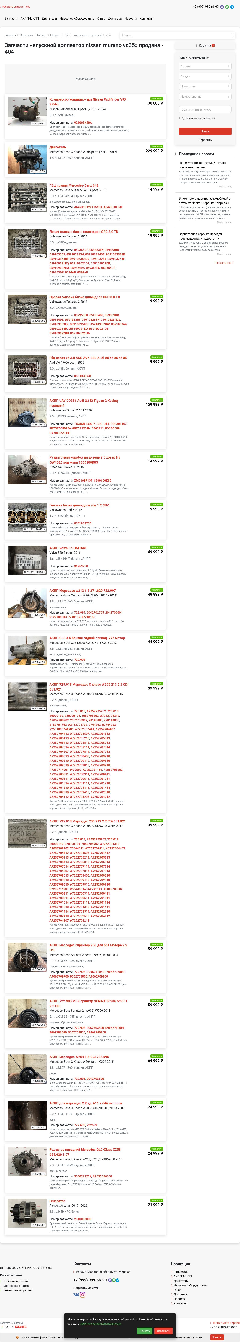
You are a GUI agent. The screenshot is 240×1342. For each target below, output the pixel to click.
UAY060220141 (60, 433)
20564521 (77, 848)
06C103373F (83, 376)
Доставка (115, 18)
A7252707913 (100, 752)
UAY (106, 424)
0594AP (70, 272)
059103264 (98, 259)
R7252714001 (59, 770)
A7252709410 (79, 761)
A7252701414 (100, 788)
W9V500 (75, 770)
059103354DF (59, 259)
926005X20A (83, 122)
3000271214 (83, 1176)
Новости (130, 18)
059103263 (57, 254)
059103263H (75, 254)
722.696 (80, 1079)
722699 (92, 1125)
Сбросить (205, 140)
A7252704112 (59, 797)
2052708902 (78, 720)
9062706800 (115, 972)
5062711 (98, 428)
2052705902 (90, 716)
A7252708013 (59, 756)
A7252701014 (59, 783)
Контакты (146, 18)
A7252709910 (100, 765)
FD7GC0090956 (60, 428)
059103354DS (95, 254)
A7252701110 (92, 770)
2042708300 (95, 1079)
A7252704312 (109, 716)
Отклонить (163, 1330)
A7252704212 (100, 797)
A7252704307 (59, 752)
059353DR (112, 250)
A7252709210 (100, 756)
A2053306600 (102, 1176)
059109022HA (59, 268)
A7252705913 (100, 743)
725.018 (80, 711)
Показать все (224, 262)
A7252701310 (59, 788)
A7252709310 (59, 761)
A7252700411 (100, 774)
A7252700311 (59, 774)
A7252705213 (79, 738)
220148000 (111, 720)
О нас (101, 18)
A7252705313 (100, 738)
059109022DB (100, 263)
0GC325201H (81, 428)
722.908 (80, 972)
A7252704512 (100, 734)
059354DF (81, 250)
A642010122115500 (88, 207)
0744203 (95, 725)
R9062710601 (96, 972)
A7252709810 (79, 765)
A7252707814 (79, 752)
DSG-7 (90, 424)
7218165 (74, 617)
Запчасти (11, 18)
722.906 (80, 660)
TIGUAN (79, 424)
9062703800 (78, 976)
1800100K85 (102, 480)
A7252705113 (59, 738)
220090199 (72, 716)
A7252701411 (79, 788)
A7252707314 (100, 747)
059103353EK (115, 254)
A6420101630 (113, 207)
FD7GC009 (112, 428)
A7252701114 (100, 902)
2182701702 (58, 725)
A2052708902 (59, 720)
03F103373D (83, 523)
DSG (99, 424)
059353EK (96, 250)
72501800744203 (62, 729)
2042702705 (95, 612)
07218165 (88, 617)
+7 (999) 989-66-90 (206, 6)
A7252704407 (105, 729)
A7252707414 (84, 729)
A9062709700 (59, 976)
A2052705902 (96, 711)
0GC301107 (119, 424)
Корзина (205, 45)
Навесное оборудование (77, 18)
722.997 (80, 612)
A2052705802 (113, 770)
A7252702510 (100, 792)
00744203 (109, 725)
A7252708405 (79, 756)
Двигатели (49, 18)
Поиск (205, 131)
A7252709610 (59, 765)
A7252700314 (79, 774)
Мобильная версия (225, 1323)
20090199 (56, 716)
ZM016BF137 (83, 480)
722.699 (80, 1125)
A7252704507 (79, 734)
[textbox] (204, 66)
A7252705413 (59, 743)
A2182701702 (77, 725)
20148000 (95, 720)
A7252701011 (100, 779)
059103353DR (79, 259)
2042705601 (113, 612)
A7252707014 (59, 747)
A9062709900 (98, 976)
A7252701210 (100, 783)
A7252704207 (79, 797)
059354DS (77, 268)
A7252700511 (59, 779)
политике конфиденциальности (101, 1323)
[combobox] (205, 66)
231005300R (83, 1219)
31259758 (81, 566)
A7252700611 (79, 779)
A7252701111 (79, 783)
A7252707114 (79, 747)
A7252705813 (79, 743)
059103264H (116, 259)
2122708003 (58, 617)
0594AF (82, 272)
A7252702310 (59, 792)
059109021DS (79, 263)
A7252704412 (59, 734)
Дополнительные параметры (197, 118)
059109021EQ (59, 263)
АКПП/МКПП (30, 18)
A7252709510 (100, 761)
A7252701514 (79, 911)
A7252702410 (79, 792)
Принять (145, 1330)
